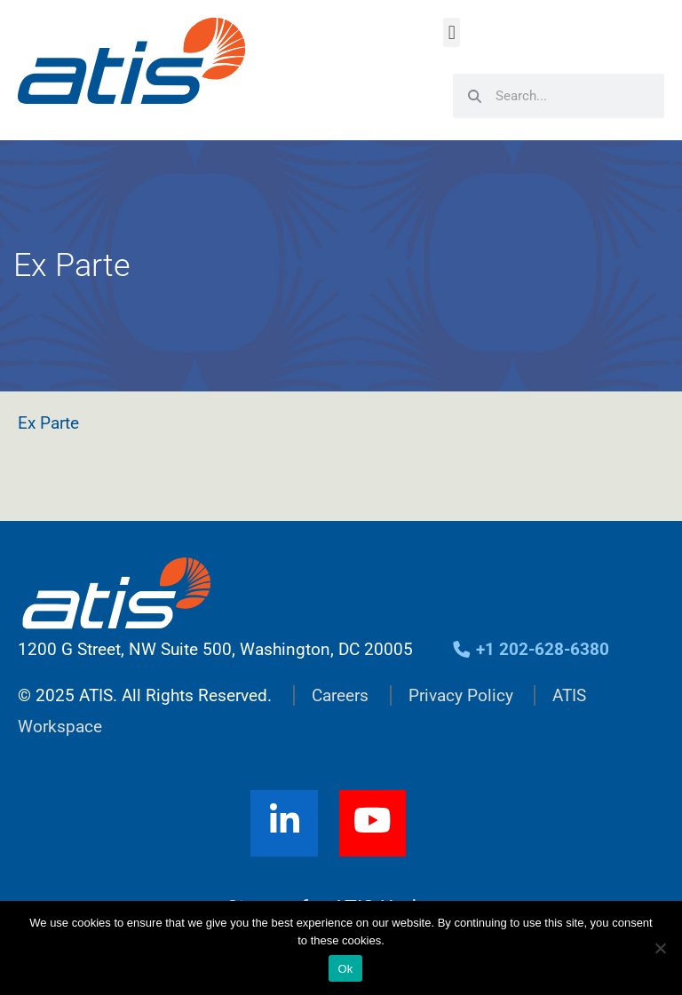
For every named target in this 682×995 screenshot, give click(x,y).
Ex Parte (48, 423)
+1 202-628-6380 (530, 649)
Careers (340, 695)
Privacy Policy (460, 695)
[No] (660, 948)
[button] (451, 32)
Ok (345, 968)
